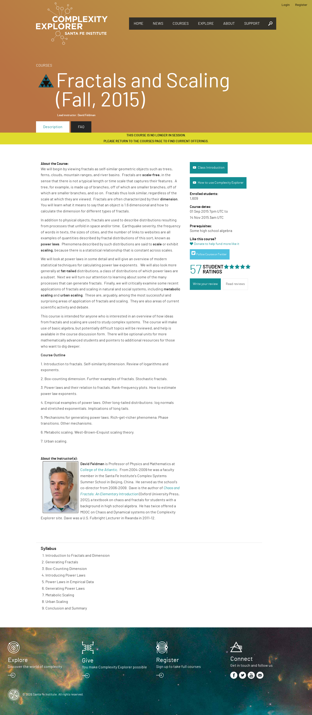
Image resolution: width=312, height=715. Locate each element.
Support (252, 23)
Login (286, 5)
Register (301, 5)
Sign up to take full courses (178, 667)
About (229, 23)
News (158, 23)
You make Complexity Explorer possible (114, 667)
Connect (241, 659)
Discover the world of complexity (35, 667)
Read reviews (235, 284)
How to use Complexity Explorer (220, 182)
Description (52, 127)
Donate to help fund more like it (216, 244)
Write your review (205, 284)
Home (138, 23)
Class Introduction (211, 167)
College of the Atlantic (98, 470)
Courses (181, 23)
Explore (206, 23)
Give (87, 661)
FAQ (81, 127)
